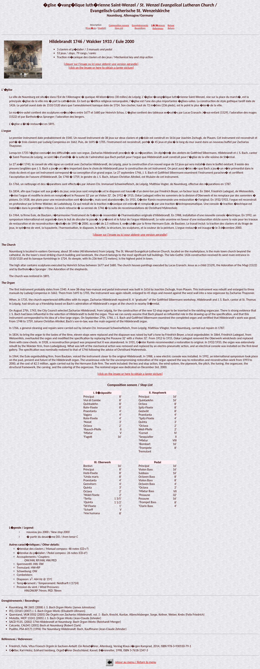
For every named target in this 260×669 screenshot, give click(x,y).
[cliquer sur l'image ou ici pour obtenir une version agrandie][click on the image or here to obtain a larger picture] (101, 65)
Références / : (17, 639)
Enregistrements (140, 26)
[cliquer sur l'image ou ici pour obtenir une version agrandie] (130, 234)
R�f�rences (158, 27)
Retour (171, 26)
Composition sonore (119, 26)
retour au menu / (135, 662)
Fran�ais (91, 28)
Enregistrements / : (20, 600)
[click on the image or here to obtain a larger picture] (130, 374)
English (101, 28)
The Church (9, 244)
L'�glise (7, 89)
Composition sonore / (130, 385)
